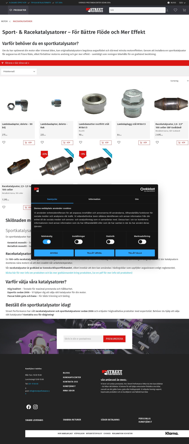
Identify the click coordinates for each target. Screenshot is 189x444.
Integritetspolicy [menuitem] (94, 434)
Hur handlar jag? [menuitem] (65, 434)
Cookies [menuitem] (107, 434)
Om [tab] (137, 199)
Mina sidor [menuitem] (69, 390)
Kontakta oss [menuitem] (70, 381)
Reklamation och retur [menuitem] (122, 434)
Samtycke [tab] (52, 199)
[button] (175, 10)
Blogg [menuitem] (173, 3)
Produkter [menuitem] (20, 10)
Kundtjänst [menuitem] (69, 386)
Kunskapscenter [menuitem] (72, 377)
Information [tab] (94, 199)
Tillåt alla (135, 253)
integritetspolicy (109, 350)
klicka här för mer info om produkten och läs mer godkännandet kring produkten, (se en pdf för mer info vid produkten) (69, 272)
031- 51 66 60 (33, 384)
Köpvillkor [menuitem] (79, 434)
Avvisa (54, 253)
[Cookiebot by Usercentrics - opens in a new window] (142, 190)
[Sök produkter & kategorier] (142, 10)
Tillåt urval (94, 253)
